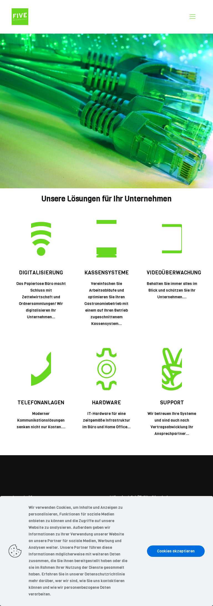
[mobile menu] (192, 16)
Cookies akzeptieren (176, 551)
